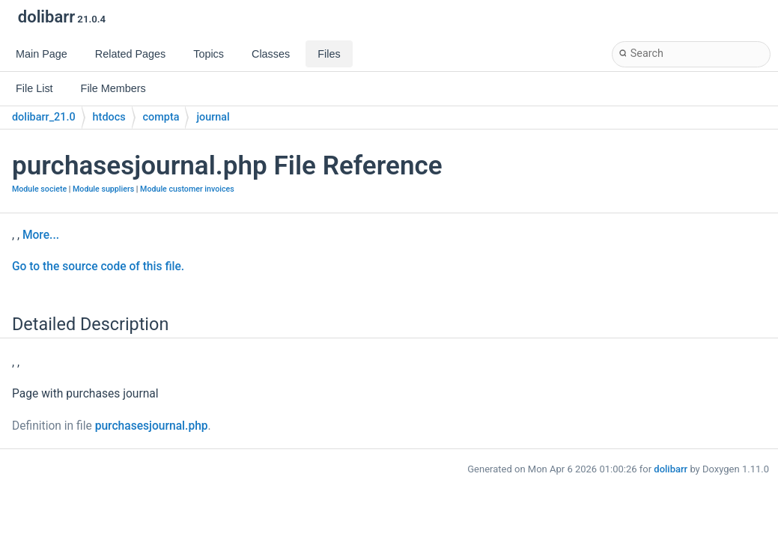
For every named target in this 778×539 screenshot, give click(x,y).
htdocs (109, 117)
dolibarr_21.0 (44, 117)
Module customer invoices (187, 189)
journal (212, 117)
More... (40, 235)
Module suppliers (103, 189)
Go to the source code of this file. (98, 266)
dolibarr (670, 469)
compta (161, 117)
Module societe (39, 189)
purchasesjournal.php (151, 426)
